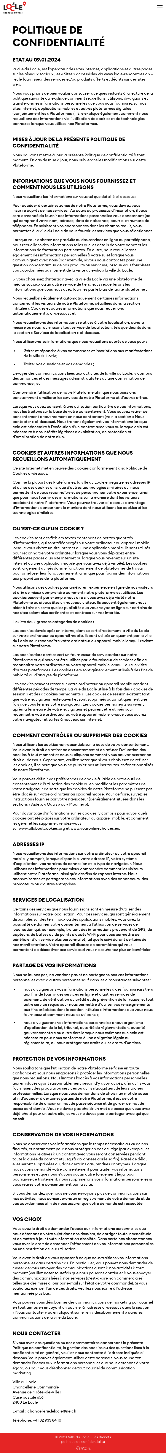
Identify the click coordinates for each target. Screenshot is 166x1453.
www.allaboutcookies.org (42, 828)
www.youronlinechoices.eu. (95, 828)
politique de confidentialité (83, 1441)
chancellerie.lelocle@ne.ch (51, 1411)
